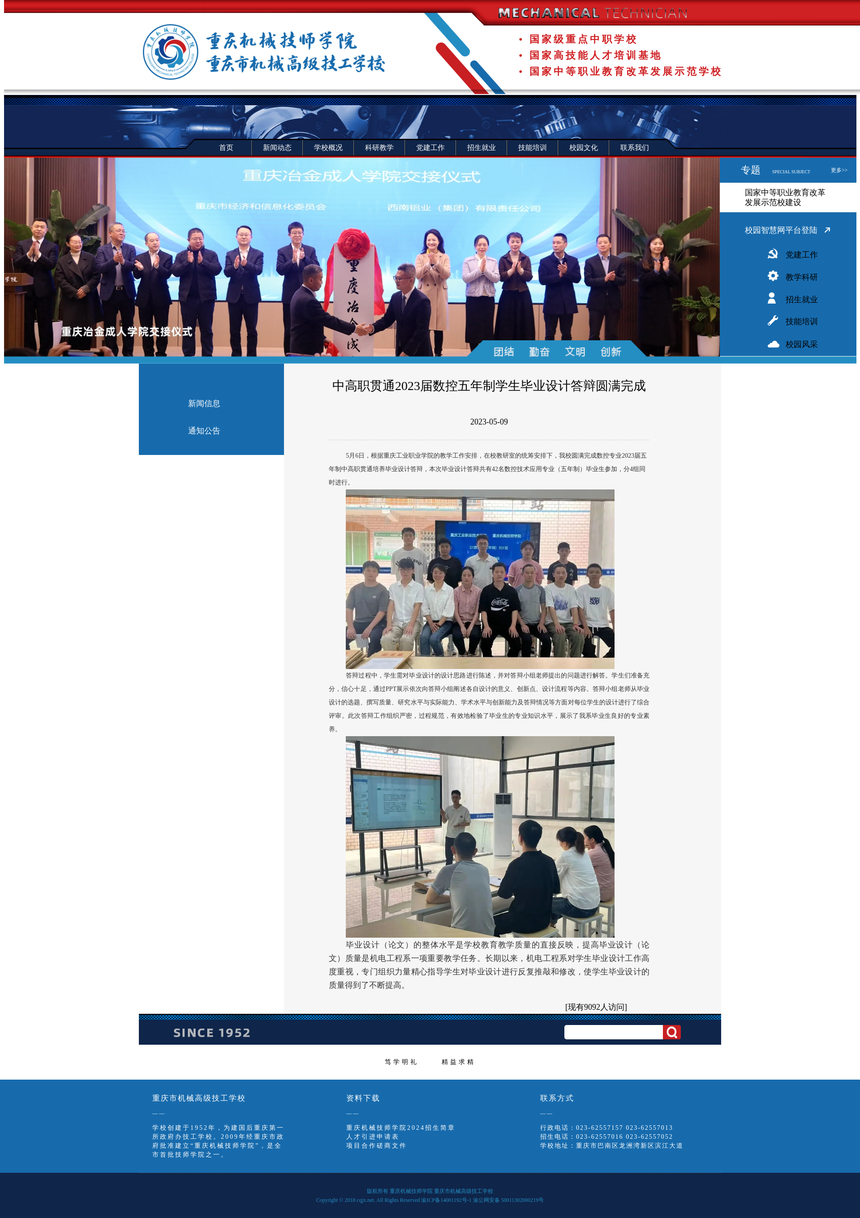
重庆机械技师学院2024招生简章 (401, 1127)
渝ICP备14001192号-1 (446, 1200)
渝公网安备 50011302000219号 (508, 1200)
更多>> (839, 170)
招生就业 (802, 299)
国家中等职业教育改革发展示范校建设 (785, 197)
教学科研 (802, 277)
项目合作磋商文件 (376, 1145)
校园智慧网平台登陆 (781, 230)
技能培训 (802, 321)
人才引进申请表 (373, 1136)
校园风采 (802, 344)
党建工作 (802, 254)
